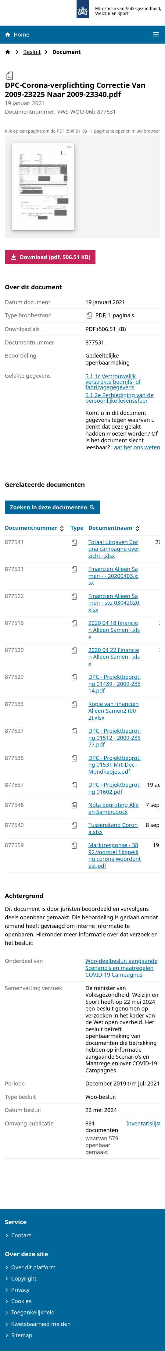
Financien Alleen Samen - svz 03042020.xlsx (114, 602)
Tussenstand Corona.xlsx (113, 828)
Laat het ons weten (135, 447)
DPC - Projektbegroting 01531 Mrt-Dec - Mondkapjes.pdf (114, 764)
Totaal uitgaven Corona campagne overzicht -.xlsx (114, 548)
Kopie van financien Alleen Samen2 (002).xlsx (113, 710)
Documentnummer (35, 528)
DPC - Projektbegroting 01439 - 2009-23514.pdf (114, 683)
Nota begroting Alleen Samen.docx (113, 808)
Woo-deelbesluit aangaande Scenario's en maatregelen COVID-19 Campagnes (121, 967)
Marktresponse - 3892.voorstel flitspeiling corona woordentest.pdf (114, 855)
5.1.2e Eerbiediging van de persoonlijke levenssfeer (119, 397)
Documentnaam (114, 528)
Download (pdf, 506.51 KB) (50, 257)
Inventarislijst (143, 1123)
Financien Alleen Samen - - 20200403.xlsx (113, 575)
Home (16, 34)
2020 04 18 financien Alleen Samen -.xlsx (114, 629)
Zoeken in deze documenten (52, 507)
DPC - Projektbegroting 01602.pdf (114, 788)
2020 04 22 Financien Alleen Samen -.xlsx (114, 656)
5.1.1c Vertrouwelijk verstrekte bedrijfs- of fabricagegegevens (113, 382)
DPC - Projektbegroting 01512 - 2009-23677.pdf (114, 737)
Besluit (33, 52)
